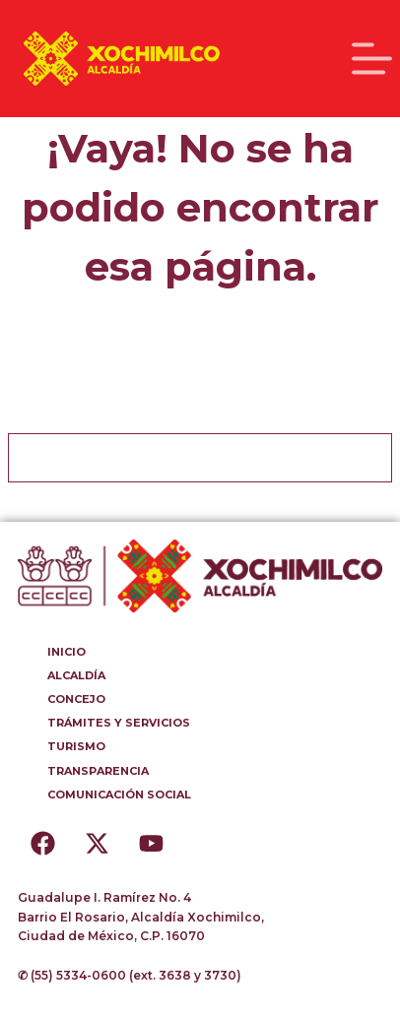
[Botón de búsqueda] (367, 457)
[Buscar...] (175, 457)
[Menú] (372, 58)
